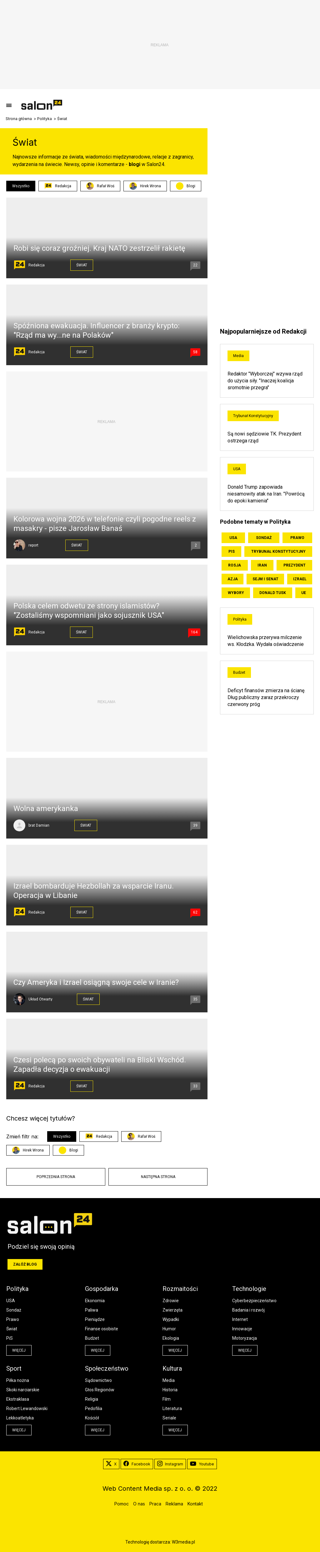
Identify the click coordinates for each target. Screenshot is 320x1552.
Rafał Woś (100, 186)
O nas (139, 1503)
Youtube (202, 1464)
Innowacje (242, 1328)
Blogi (191, 186)
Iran (262, 565)
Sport (14, 1368)
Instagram (170, 1464)
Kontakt (195, 1503)
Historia (170, 1389)
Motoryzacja (244, 1338)
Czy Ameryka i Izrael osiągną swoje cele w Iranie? (96, 982)
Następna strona (158, 1177)
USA (236, 469)
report (33, 545)
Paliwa (91, 1310)
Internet (240, 1319)
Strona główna (19, 119)
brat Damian (38, 825)
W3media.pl (183, 1541)
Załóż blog (25, 1264)
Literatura (172, 1408)
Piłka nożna (17, 1380)
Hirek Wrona (145, 186)
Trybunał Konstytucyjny (253, 416)
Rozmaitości (180, 1289)
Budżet (239, 672)
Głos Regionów (99, 1389)
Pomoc (121, 1503)
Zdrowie (170, 1300)
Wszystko (20, 186)
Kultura (172, 1368)
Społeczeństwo (106, 1368)
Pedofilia (93, 1408)
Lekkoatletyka (20, 1417)
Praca (155, 1503)
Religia (91, 1399)
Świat (81, 265)
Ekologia (170, 1338)
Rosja (234, 565)
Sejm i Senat (265, 579)
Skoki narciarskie (22, 1389)
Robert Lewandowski (27, 1408)
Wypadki (170, 1319)
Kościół (92, 1417)
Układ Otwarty (40, 999)
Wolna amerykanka (45, 808)
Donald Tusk (272, 593)
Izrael (300, 579)
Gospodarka (101, 1289)
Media (238, 356)
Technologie (249, 1289)
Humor (169, 1328)
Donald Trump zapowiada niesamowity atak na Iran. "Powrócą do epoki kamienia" (266, 494)
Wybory (236, 593)
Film (166, 1399)
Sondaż (264, 538)
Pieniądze (95, 1319)
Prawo (297, 538)
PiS (231, 551)
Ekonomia (95, 1300)
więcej (19, 1350)
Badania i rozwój (248, 1310)
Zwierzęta (172, 1310)
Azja (233, 579)
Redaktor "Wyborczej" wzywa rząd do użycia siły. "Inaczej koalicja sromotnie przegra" (265, 381)
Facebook (136, 1464)
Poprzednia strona (56, 1177)
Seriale (169, 1417)
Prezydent (294, 565)
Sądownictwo (98, 1380)
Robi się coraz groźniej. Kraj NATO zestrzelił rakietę (99, 248)
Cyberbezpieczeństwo (254, 1300)
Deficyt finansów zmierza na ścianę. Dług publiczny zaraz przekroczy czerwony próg (266, 697)
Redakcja (57, 186)
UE (303, 593)
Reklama (174, 1503)
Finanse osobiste (101, 1328)
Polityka (44, 119)
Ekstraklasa (17, 1399)
